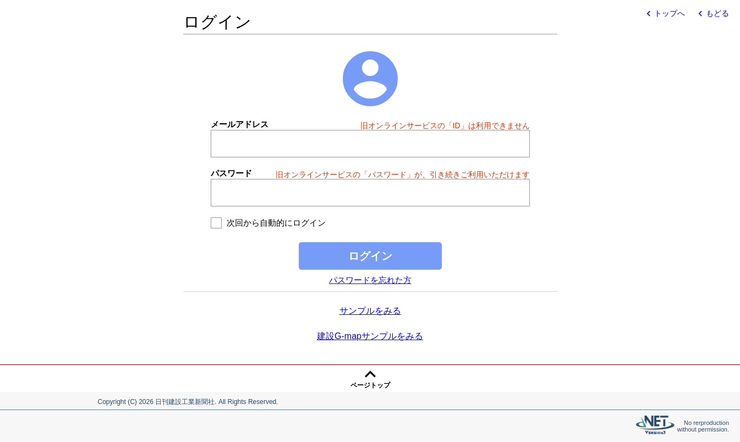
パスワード (231, 173)
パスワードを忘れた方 (370, 280)
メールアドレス (239, 124)
